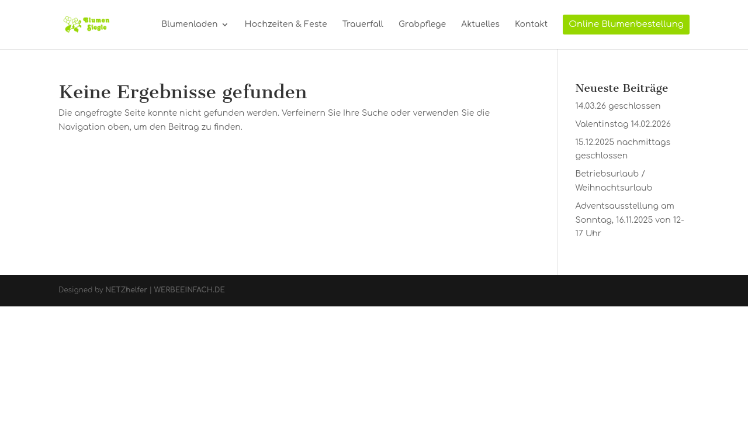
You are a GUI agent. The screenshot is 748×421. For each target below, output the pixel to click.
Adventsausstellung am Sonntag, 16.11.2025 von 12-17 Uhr (630, 220)
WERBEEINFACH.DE (189, 290)
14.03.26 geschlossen (618, 106)
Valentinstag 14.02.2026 (623, 124)
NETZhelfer (126, 290)
